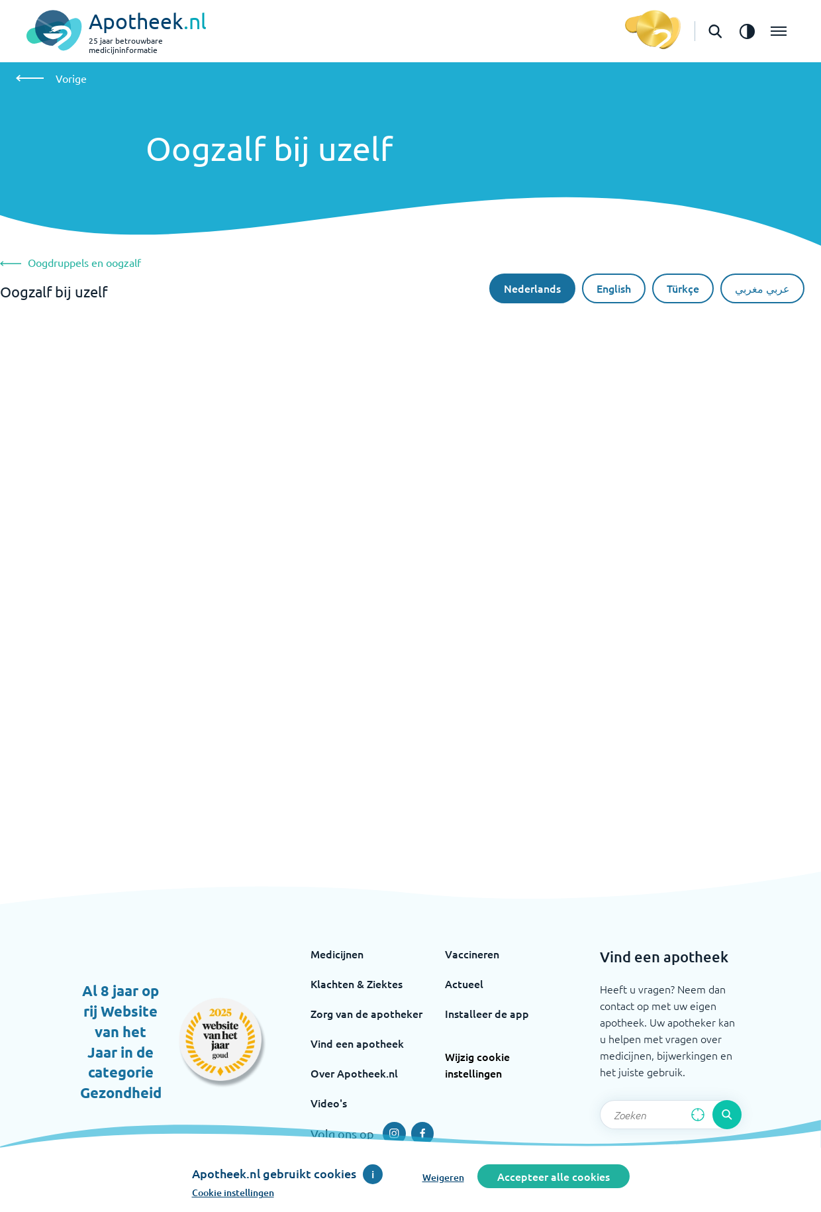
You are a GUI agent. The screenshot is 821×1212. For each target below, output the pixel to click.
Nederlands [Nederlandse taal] (532, 288)
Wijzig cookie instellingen (477, 1064)
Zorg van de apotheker (366, 1013)
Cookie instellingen (233, 1192)
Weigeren (443, 1177)
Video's (329, 1102)
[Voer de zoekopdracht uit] (727, 1114)
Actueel (464, 983)
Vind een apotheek (357, 1043)
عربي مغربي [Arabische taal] (762, 288)
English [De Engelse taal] (614, 288)
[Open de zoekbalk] (715, 31)
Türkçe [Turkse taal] (683, 288)
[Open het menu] (779, 31)
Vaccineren (472, 953)
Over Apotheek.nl (354, 1073)
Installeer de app (487, 1013)
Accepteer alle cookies (553, 1176)
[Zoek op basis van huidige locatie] (697, 1114)
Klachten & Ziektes (357, 983)
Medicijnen (337, 953)
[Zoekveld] (671, 1114)
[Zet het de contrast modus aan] (747, 31)
